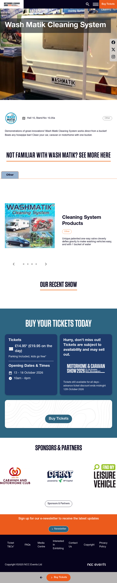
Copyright (89, 545)
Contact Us (73, 545)
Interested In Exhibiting (58, 545)
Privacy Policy (103, 545)
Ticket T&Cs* (10, 545)
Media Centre (41, 545)
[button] (41, 577)
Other (10, 175)
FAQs (27, 545)
